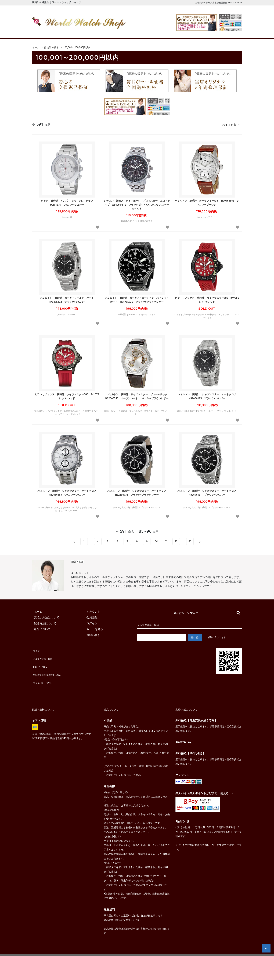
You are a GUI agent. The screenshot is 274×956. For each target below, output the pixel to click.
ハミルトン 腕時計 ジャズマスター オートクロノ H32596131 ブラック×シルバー (208, 491)
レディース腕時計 (123, 32)
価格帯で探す (51, 47)
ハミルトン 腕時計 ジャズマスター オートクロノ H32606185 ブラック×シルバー (208, 394)
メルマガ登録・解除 (44, 654)
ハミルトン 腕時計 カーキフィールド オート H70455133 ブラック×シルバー (68, 298)
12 (176, 539)
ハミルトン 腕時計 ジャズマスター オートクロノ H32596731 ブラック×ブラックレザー (138, 491)
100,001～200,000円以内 (77, 47)
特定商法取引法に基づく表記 (50, 666)
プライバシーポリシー (46, 672)
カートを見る (205, 32)
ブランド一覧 (151, 32)
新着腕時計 (69, 32)
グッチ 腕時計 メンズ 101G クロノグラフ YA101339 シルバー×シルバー (68, 201)
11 (166, 539)
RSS (34, 660)
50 (190, 539)
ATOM (43, 660)
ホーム (42, 32)
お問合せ (232, 32)
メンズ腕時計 (96, 32)
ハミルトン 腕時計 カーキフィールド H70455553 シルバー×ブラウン (207, 201)
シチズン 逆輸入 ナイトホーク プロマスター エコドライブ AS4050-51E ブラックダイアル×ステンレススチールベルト (137, 203)
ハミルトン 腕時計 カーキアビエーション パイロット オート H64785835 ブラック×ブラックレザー (137, 298)
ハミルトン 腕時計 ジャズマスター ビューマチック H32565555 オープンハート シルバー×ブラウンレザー (137, 394)
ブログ (36, 648)
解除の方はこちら (218, 635)
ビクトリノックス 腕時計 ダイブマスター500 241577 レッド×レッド (67, 394)
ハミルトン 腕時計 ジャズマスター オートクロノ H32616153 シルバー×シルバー (68, 491)
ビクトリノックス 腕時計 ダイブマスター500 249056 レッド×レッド (207, 298)
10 (156, 539)
